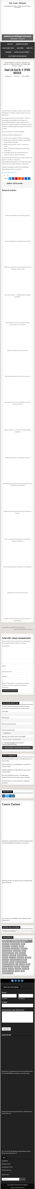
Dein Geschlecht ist (8, 730)
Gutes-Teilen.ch (6, 882)
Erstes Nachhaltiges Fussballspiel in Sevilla (17, 241)
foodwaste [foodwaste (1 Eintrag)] (22, 953)
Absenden (6, 1029)
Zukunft (20, 66)
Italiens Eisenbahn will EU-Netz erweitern (17, 376)
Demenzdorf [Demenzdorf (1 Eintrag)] (24, 948)
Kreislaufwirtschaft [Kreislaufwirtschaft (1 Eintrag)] (20, 962)
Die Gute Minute (17, 2)
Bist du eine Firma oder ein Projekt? (14, 736)
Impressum (5, 1174)
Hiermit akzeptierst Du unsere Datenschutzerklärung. (13, 743)
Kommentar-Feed (7, 1167)
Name (4, 666)
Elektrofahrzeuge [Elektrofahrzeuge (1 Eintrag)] (7, 951)
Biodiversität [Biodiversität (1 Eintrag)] (6, 948)
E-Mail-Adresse (7, 671)
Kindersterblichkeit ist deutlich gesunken (17, 215)
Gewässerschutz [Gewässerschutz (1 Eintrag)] (21, 955)
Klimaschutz (6, 64)
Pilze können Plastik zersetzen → (24, 629)
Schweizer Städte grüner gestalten (17, 350)
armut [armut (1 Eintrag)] (23, 944)
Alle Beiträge (20, 48)
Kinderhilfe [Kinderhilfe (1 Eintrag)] (5, 962)
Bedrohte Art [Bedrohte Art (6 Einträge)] (6, 946)
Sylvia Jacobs (13, 38)
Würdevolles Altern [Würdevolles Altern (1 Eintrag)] (8, 973)
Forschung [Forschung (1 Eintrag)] (5, 955)
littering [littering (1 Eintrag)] (22, 964)
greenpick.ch (25, 843)
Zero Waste (15, 66)
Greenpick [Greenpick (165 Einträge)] (5, 957)
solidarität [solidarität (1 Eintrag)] (18, 969)
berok (4, 759)
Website (4, 676)
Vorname (5, 711)
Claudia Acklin (6, 770)
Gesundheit (18, 62)
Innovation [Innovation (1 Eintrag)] (28, 957)
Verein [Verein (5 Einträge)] (22, 971)
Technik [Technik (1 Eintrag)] (17, 971)
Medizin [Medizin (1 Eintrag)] (28, 964)
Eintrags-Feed (6, 1164)
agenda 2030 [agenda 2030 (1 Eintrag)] (6, 944)
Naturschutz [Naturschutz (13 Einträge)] (25, 966)
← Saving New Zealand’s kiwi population (13, 627)
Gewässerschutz (25, 62)
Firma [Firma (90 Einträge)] (16, 953)
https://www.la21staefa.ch (9, 1153)
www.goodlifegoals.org (9, 172)
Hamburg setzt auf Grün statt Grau (17, 592)
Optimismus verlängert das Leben (17, 36)
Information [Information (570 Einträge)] (20, 957)
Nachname (5, 717)
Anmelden (5, 1161)
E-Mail (5, 1002)
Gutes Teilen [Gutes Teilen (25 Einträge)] (12, 957)
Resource (17, 64)
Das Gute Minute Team (8, 48)
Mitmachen (8, 52)
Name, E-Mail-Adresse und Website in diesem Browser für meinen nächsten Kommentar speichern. (15, 685)
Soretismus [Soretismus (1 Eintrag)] (26, 969)
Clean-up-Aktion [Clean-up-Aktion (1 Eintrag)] (15, 948)
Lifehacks (12, 64)
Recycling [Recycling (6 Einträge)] (10, 969)
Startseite (10, 44)
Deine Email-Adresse (9, 724)
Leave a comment (25, 76)
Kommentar (6, 646)
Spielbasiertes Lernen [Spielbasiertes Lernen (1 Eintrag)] (8, 971)
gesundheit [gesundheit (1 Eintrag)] (13, 955)
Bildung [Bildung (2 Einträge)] (22, 946)
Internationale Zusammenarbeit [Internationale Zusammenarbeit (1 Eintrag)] (18, 960)
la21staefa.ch (6, 920)
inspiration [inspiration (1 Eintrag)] (5, 960)
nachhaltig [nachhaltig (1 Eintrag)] (17, 966)
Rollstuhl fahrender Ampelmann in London (17, 457)
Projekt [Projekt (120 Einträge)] (5, 969)
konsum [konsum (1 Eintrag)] (12, 962)
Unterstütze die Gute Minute (21, 52)
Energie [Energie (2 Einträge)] (24, 951)
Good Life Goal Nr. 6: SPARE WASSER (17, 71)
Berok (4, 775)
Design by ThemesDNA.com (18, 1187)
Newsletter (30, 48)
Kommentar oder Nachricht (13, 1010)
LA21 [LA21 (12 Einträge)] (17, 964)
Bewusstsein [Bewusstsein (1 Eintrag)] (14, 946)
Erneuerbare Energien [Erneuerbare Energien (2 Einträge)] (8, 953)
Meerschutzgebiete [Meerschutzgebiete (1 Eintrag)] (8, 966)
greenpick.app (25, 1073)
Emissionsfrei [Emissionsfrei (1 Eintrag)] (16, 951)
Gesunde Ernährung (9, 62)
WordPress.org (6, 1170)
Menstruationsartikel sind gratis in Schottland (17, 567)
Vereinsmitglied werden (22, 44)
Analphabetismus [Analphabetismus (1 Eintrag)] (15, 944)
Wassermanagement (26, 64)
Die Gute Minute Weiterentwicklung (17, 56)
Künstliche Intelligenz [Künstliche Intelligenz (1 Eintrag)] (8, 964)
